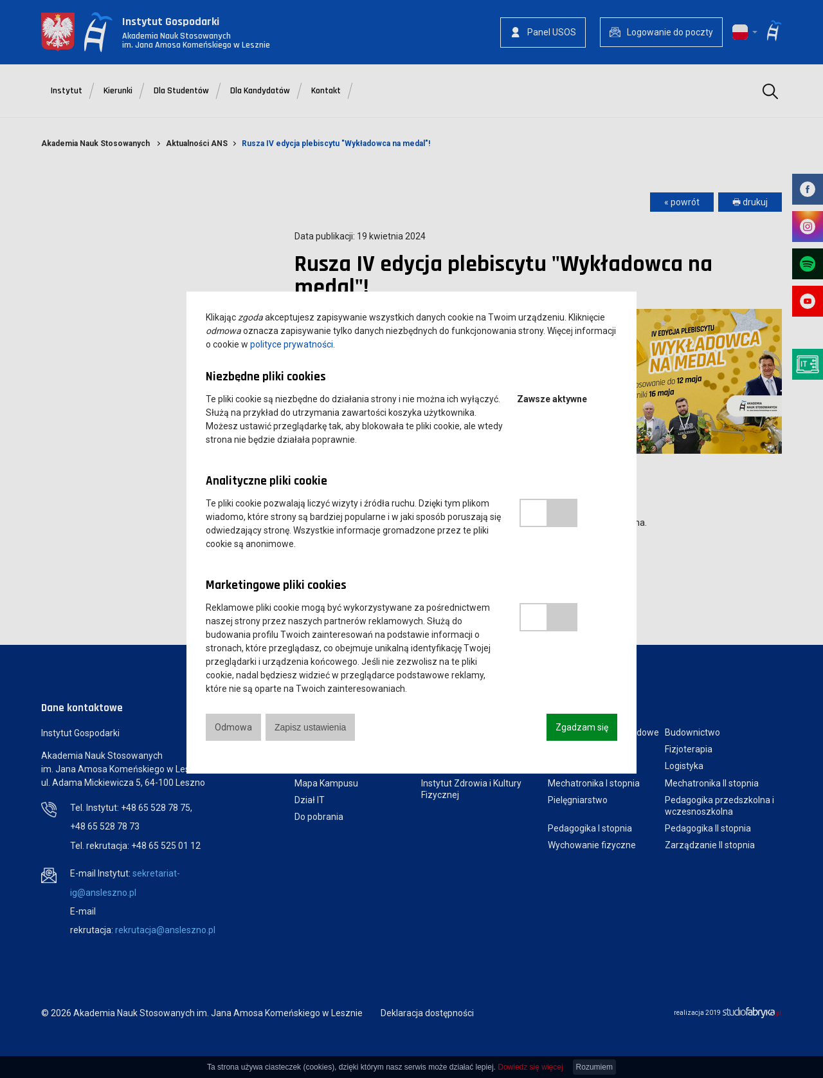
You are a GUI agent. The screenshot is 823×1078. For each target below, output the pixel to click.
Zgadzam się (582, 727)
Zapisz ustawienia (310, 727)
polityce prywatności (291, 344)
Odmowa (233, 727)
